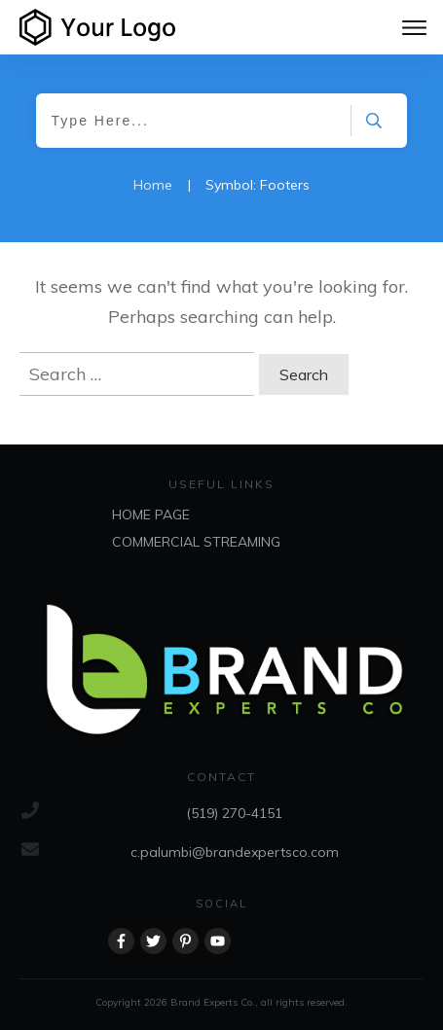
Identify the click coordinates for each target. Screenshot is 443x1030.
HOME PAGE (151, 514)
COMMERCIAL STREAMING (196, 542)
